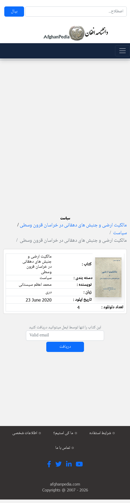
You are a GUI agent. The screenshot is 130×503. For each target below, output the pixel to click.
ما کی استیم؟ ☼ (65, 433)
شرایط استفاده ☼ (102, 433)
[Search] (76, 11)
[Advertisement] (63, 128)
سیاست (120, 233)
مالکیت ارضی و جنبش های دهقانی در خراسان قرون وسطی (73, 225)
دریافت (65, 346)
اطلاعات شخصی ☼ (27, 433)
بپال (14, 11)
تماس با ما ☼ (65, 448)
